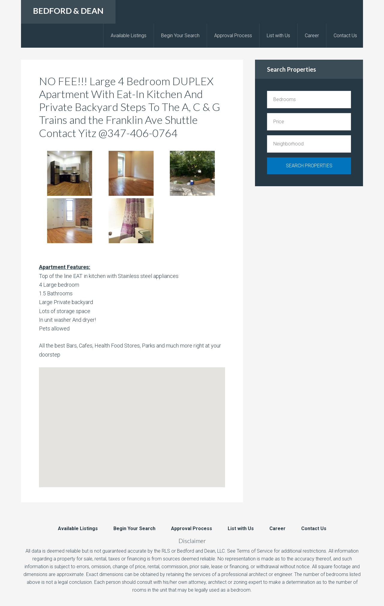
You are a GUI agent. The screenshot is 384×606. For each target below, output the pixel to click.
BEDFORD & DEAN (68, 11)
